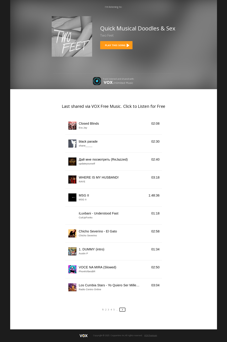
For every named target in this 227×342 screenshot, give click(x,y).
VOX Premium (150, 335)
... (117, 309)
